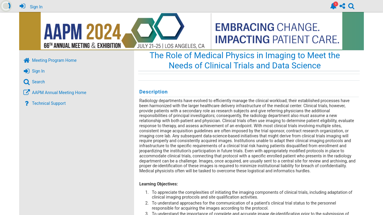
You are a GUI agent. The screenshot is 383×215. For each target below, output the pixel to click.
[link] (333, 6)
